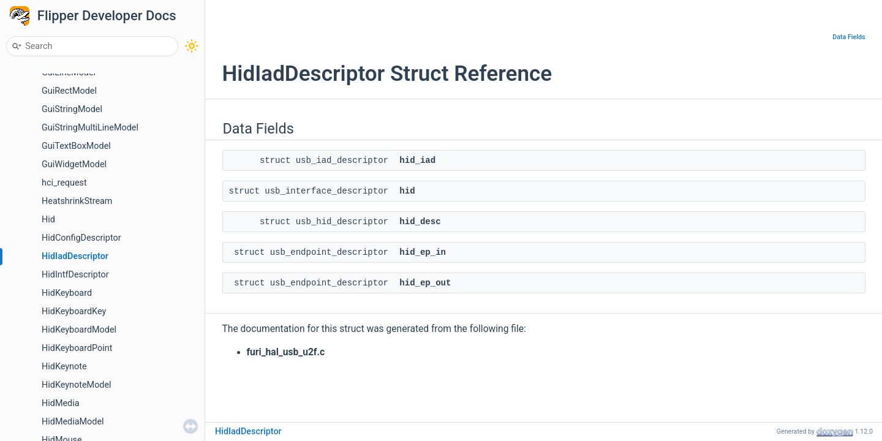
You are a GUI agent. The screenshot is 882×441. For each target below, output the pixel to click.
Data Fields (848, 37)
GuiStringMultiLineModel (90, 128)
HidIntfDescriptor (75, 275)
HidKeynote (64, 366)
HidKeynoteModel (76, 385)
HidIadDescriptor (75, 256)
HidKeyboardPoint (77, 348)
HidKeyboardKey (74, 311)
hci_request (64, 183)
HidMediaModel (73, 422)
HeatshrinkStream (77, 201)
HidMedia (61, 403)
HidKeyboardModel (79, 330)
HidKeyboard (67, 293)
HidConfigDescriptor (81, 238)
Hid (48, 219)
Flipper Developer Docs (106, 15)
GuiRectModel (69, 91)
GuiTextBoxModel (76, 146)
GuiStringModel (72, 109)
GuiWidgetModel (74, 164)
